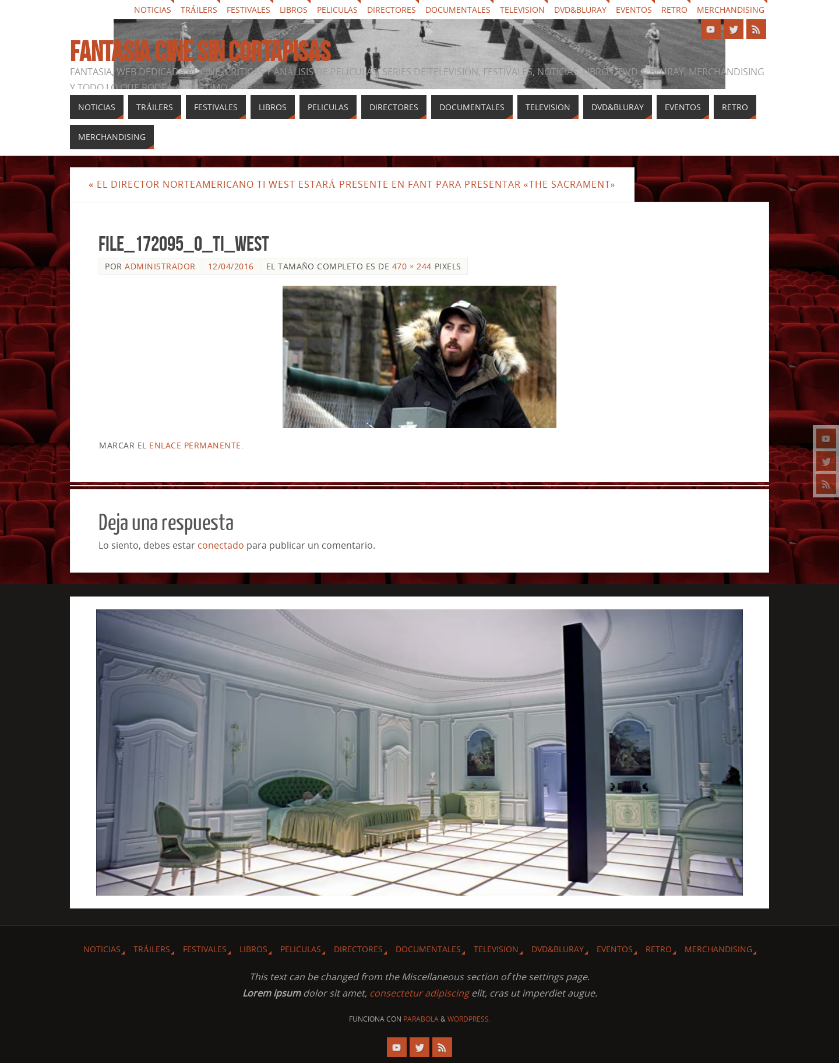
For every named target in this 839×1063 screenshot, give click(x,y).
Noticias (152, 9)
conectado (221, 545)
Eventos (634, 9)
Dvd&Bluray (580, 9)
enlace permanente (195, 445)
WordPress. (469, 1019)
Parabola (421, 1019)
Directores (391, 9)
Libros (294, 9)
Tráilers (199, 9)
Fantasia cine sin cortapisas (200, 52)
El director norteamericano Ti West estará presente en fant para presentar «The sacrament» (352, 184)
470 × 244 (412, 266)
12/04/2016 (231, 266)
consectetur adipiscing (419, 993)
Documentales (458, 9)
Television (522, 9)
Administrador (160, 266)
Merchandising (730, 9)
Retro (674, 9)
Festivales (248, 9)
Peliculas (337, 9)
